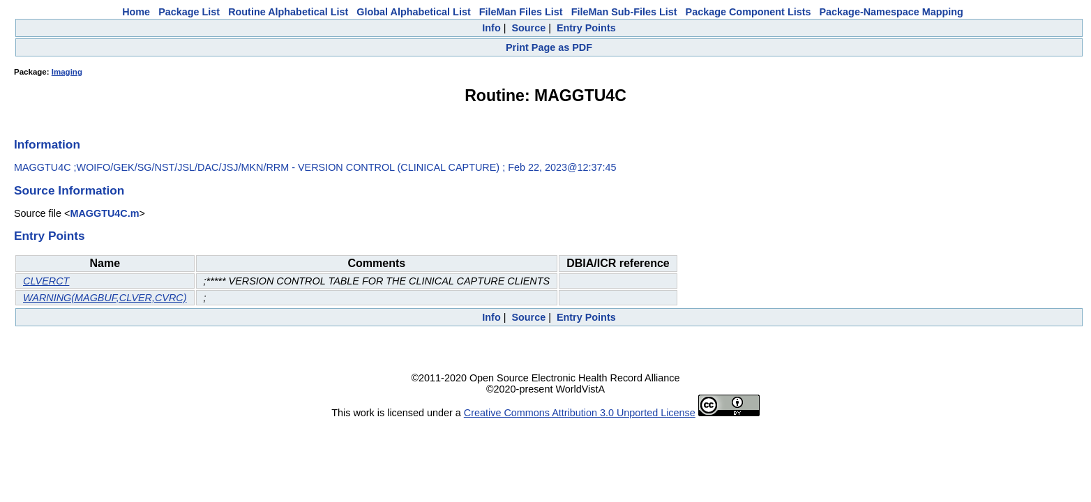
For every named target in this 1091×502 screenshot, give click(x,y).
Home (136, 11)
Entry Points (586, 27)
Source (528, 27)
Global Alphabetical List (413, 11)
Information (47, 144)
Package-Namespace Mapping (891, 11)
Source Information (69, 190)
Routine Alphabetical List (288, 11)
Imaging (67, 72)
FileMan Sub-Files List (624, 11)
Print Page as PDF (549, 47)
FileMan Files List (521, 11)
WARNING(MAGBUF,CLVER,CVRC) (105, 297)
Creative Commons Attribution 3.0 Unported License (579, 412)
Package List (189, 11)
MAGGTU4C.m (104, 213)
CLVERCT (46, 281)
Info (491, 27)
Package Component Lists (748, 11)
